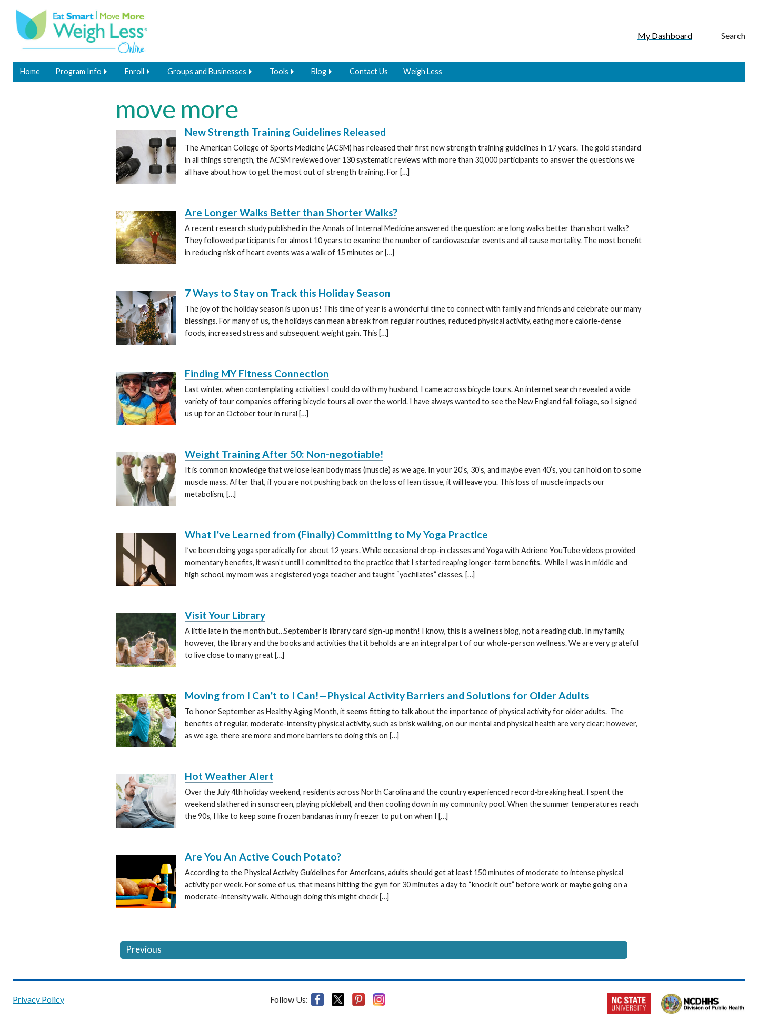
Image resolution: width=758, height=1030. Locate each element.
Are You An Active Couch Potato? (263, 857)
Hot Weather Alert (229, 776)
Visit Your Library (225, 615)
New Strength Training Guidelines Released (285, 132)
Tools (279, 71)
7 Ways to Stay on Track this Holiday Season (288, 293)
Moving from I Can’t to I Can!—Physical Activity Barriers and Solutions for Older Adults (387, 695)
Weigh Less (422, 71)
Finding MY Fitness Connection (257, 373)
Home (30, 71)
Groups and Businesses (206, 71)
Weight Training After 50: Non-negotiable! (284, 454)
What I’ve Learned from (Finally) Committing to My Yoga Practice (336, 534)
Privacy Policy (38, 999)
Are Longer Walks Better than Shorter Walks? (291, 212)
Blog (318, 71)
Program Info (78, 71)
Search (733, 36)
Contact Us (369, 71)
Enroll (134, 71)
